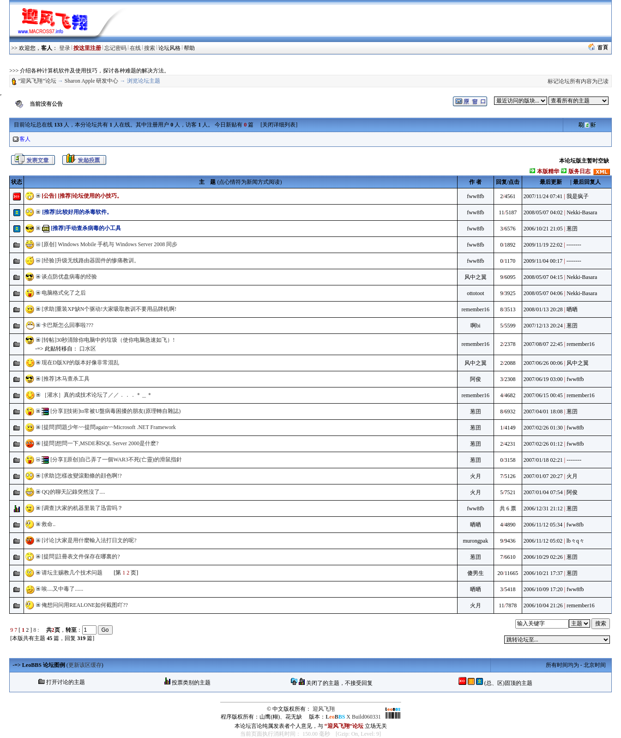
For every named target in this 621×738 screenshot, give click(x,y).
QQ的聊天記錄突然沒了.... (73, 492)
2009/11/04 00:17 (543, 261)
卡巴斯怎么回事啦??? (67, 325)
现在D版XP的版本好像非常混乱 (80, 362)
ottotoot (475, 293)
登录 (64, 48)
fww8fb (475, 196)
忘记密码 (115, 48)
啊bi (475, 325)
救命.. (48, 524)
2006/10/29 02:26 (543, 557)
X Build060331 (353, 717)
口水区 (87, 348)
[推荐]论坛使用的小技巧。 (90, 196)
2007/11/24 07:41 (543, 196)
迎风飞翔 (324, 709)
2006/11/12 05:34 (543, 524)
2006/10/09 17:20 (543, 589)
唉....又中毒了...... (62, 589)
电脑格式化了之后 (64, 293)
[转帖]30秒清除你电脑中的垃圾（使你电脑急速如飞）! (108, 340)
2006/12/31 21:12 (543, 508)
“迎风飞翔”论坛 (37, 81)
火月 (475, 476)
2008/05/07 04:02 (543, 212)
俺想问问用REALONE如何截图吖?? (85, 605)
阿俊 (475, 379)
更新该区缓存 (85, 665)
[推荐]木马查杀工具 (66, 378)
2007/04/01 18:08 (543, 411)
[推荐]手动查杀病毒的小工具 (85, 228)
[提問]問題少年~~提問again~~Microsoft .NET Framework (109, 427)
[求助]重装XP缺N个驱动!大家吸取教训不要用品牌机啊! (109, 309)
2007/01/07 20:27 (543, 476)
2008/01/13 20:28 (543, 309)
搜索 (149, 48)
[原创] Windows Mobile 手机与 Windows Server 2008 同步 (109, 244)
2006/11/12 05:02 (543, 541)
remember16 (475, 309)
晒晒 (572, 309)
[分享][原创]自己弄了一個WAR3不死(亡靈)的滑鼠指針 (116, 459)
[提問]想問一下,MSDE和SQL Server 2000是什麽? (100, 443)
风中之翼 (475, 277)
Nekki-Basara (582, 212)
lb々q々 (576, 541)
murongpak (475, 541)
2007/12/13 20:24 (543, 325)
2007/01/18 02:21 (543, 460)
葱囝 (572, 228)
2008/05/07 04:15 (543, 277)
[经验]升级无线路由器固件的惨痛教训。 (90, 260)
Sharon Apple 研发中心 (92, 81)
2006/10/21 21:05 (543, 228)
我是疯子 (578, 196)
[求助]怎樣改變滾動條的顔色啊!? (81, 475)
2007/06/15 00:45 (543, 395)
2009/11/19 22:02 (543, 245)
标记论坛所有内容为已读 (578, 81)
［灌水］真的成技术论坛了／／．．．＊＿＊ (97, 395)
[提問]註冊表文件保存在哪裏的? (81, 556)
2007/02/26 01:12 (543, 444)
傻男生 (475, 573)
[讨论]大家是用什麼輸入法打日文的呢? (89, 540)
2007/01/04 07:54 (543, 492)
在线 (135, 48)
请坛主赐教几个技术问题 (72, 572)
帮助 (189, 48)
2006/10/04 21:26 (543, 605)
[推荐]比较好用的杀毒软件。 (76, 212)
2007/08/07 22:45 (543, 344)
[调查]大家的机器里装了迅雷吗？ (82, 508)
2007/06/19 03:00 (543, 379)
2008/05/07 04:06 (543, 293)
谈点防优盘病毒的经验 (69, 276)
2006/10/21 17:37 (543, 573)
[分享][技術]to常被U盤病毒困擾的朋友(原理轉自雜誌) (115, 411)
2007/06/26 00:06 (543, 363)
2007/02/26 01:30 (543, 427)
